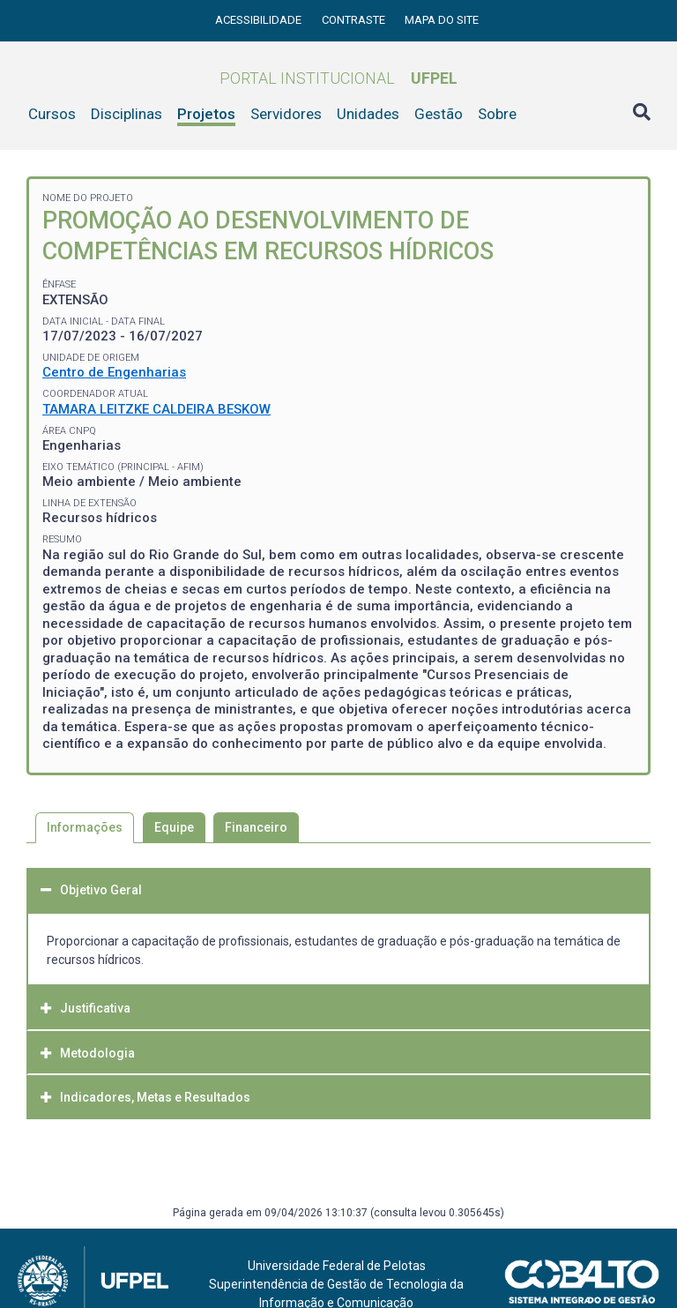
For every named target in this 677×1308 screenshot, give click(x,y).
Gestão (438, 114)
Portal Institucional (338, 78)
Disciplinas (126, 114)
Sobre (497, 114)
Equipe (174, 827)
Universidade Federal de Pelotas (337, 1266)
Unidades (368, 114)
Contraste (355, 19)
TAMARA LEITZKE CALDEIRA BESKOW (156, 409)
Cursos (52, 114)
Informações (85, 827)
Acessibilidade (259, 19)
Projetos (206, 114)
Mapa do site (442, 19)
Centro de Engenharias (114, 372)
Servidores (286, 114)
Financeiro (256, 827)
